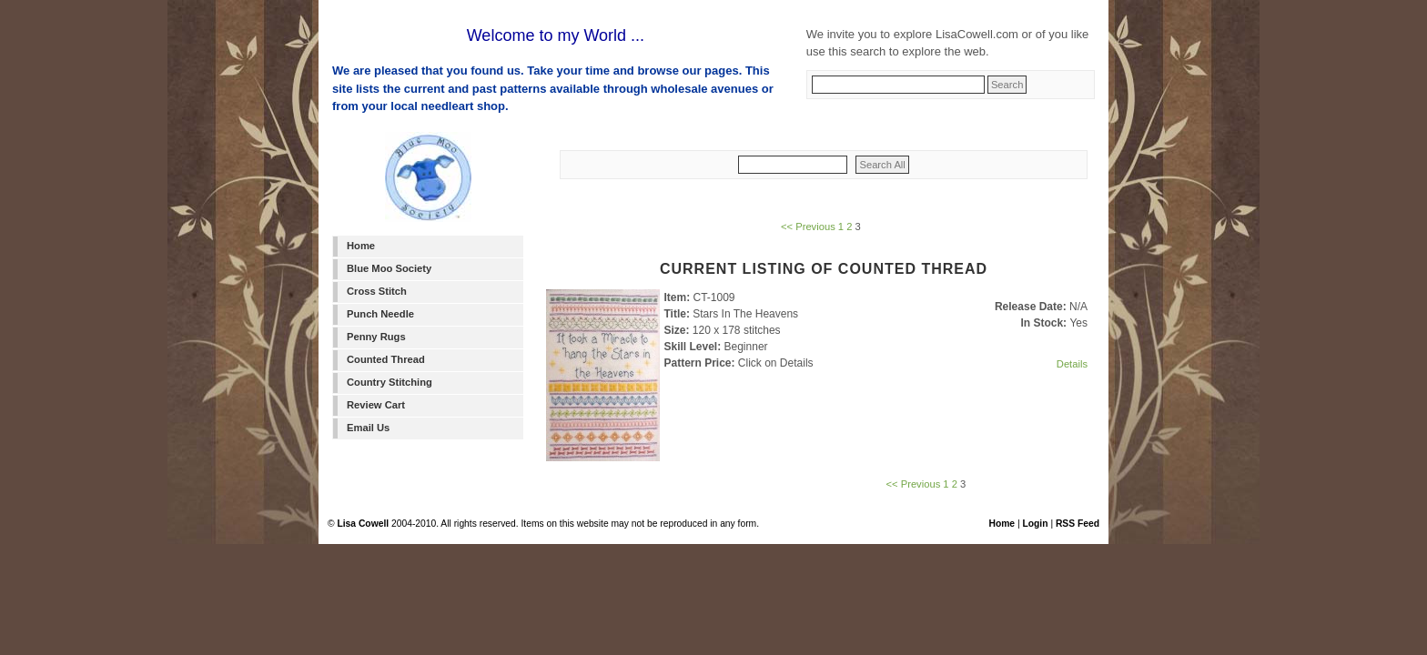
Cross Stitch (377, 291)
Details (1072, 363)
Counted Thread (386, 359)
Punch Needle (380, 313)
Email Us (368, 427)
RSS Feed (1077, 524)
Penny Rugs (376, 336)
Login (1034, 524)
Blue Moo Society (389, 268)
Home (361, 245)
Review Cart (376, 404)
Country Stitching (389, 382)
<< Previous (808, 226)
